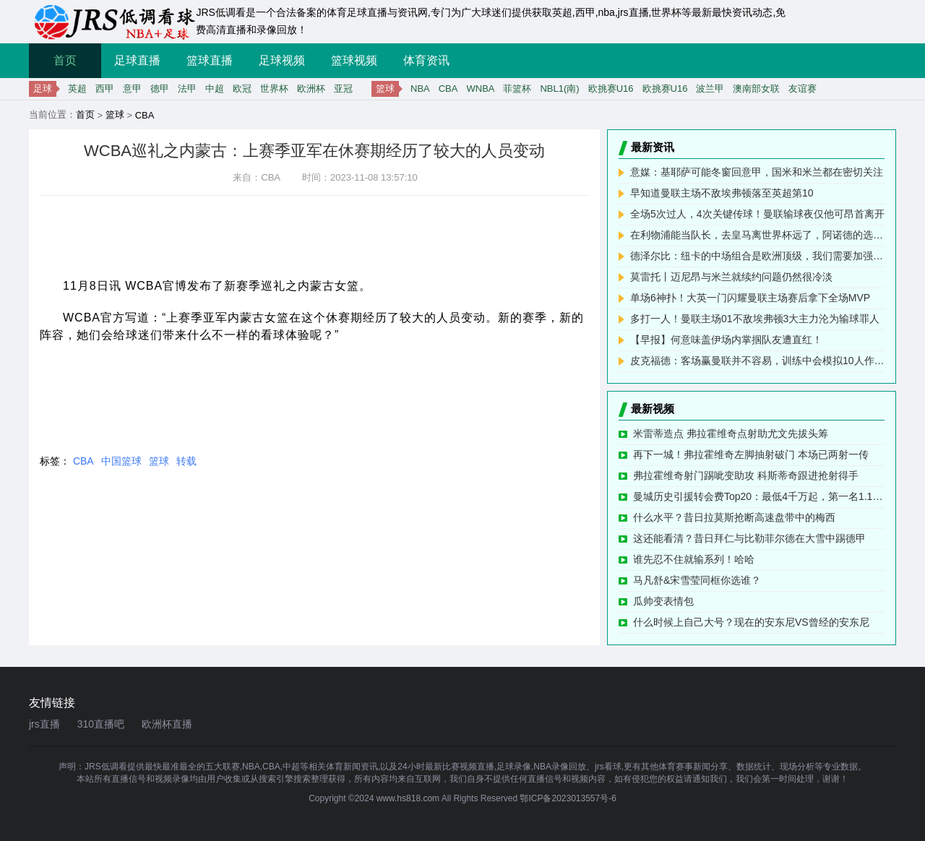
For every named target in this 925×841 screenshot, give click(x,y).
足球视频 (282, 60)
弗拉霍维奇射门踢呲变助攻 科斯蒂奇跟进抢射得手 (746, 475)
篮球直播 (209, 60)
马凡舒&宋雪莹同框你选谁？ (697, 580)
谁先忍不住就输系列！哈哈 (693, 559)
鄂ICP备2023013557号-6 (568, 798)
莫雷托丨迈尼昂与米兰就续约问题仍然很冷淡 (731, 277)
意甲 (132, 88)
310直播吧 (100, 724)
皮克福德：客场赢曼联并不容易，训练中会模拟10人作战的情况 (757, 360)
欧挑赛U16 (611, 88)
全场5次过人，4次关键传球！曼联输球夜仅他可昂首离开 (757, 214)
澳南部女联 (756, 88)
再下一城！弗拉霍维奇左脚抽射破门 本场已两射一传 (751, 454)
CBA (448, 88)
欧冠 (242, 88)
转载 (186, 461)
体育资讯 (426, 60)
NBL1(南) (559, 88)
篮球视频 (354, 60)
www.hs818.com (408, 798)
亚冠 (343, 88)
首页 (65, 60)
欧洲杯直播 (167, 724)
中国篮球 (121, 461)
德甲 (159, 88)
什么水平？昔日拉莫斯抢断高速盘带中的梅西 (734, 517)
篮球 (115, 114)
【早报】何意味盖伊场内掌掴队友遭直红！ (726, 339)
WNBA (480, 88)
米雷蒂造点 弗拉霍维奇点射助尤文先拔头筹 (730, 433)
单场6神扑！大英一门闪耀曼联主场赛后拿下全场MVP (750, 297)
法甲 (187, 88)
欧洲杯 (311, 88)
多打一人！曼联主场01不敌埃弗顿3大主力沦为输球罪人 (754, 318)
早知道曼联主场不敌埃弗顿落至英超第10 (722, 193)
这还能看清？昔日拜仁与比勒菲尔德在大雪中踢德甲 (749, 538)
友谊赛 (802, 88)
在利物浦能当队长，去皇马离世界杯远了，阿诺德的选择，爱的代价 (757, 235)
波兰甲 (710, 88)
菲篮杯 (517, 88)
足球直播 (137, 60)
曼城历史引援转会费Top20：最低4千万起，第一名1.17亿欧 (759, 496)
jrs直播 (44, 724)
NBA (420, 88)
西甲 (104, 88)
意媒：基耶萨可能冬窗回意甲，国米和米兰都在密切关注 (756, 172)
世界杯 (274, 88)
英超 (77, 88)
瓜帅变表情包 (663, 601)
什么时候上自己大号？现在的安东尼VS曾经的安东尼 (751, 622)
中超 (214, 88)
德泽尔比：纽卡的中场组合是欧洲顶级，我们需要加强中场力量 (757, 256)
